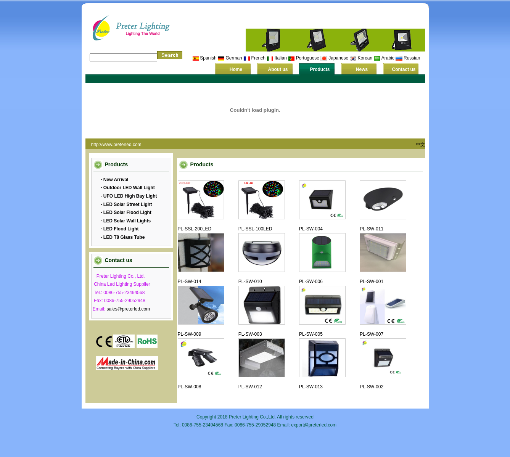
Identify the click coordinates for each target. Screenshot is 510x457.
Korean (365, 58)
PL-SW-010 (250, 281)
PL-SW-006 (311, 281)
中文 (420, 144)
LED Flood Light (120, 229)
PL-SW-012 (250, 386)
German (233, 58)
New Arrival (115, 179)
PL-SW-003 (250, 334)
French (258, 58)
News (362, 69)
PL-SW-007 (371, 334)
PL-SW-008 (189, 386)
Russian (412, 58)
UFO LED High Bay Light (129, 196)
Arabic (387, 58)
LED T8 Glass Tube (123, 237)
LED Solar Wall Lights (126, 221)
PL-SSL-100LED (255, 229)
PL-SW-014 (189, 281)
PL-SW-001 (371, 281)
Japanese (338, 58)
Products (320, 69)
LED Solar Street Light (127, 204)
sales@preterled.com (128, 309)
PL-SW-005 (311, 334)
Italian (281, 58)
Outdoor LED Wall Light (128, 187)
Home (236, 69)
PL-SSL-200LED (195, 229)
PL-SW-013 (311, 386)
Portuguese (307, 58)
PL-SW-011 (371, 229)
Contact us (403, 69)
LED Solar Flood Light (126, 212)
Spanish (208, 58)
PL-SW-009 (189, 334)
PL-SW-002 (371, 386)
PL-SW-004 (311, 229)
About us (278, 69)
